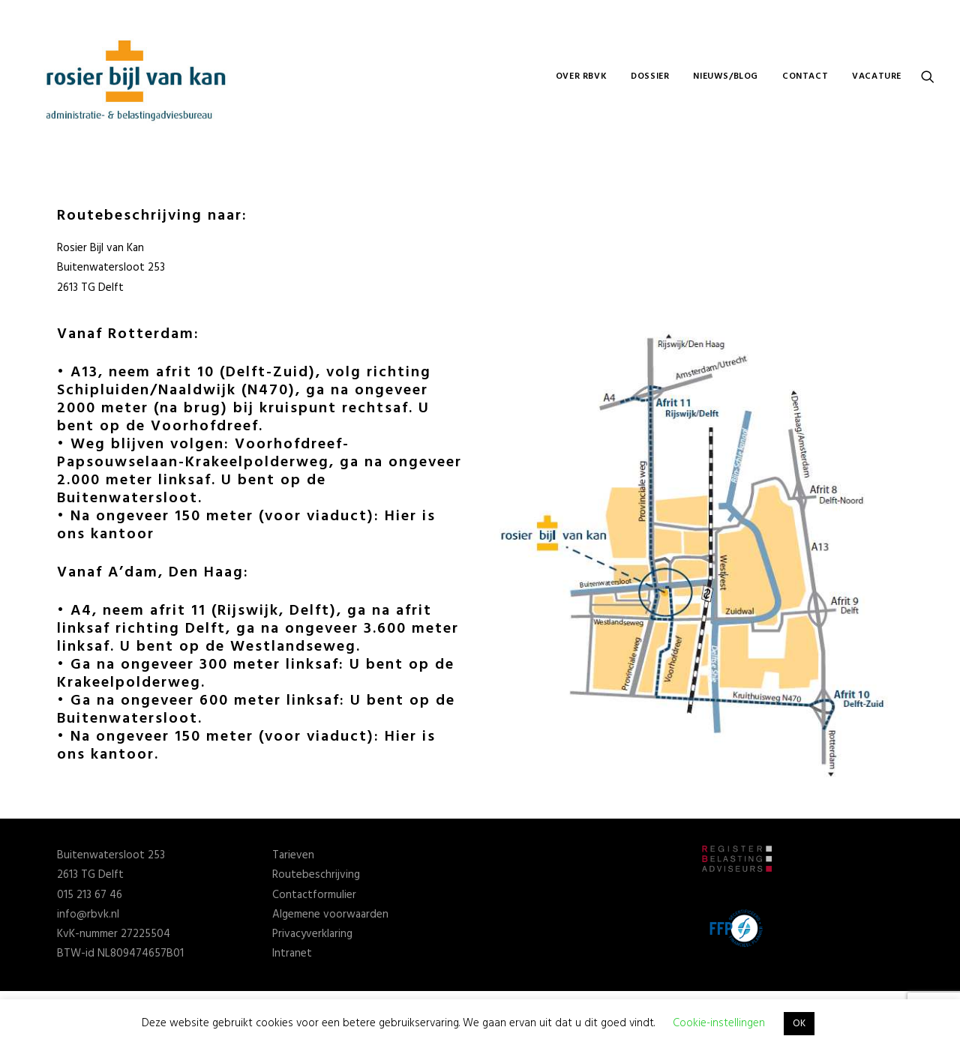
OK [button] (799, 1024)
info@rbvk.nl (88, 915)
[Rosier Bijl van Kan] (138, 76)
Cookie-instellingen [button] (719, 1023)
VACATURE (877, 76)
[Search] (927, 76)
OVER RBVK (581, 76)
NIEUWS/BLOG (725, 76)
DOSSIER (650, 76)
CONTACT (805, 76)
